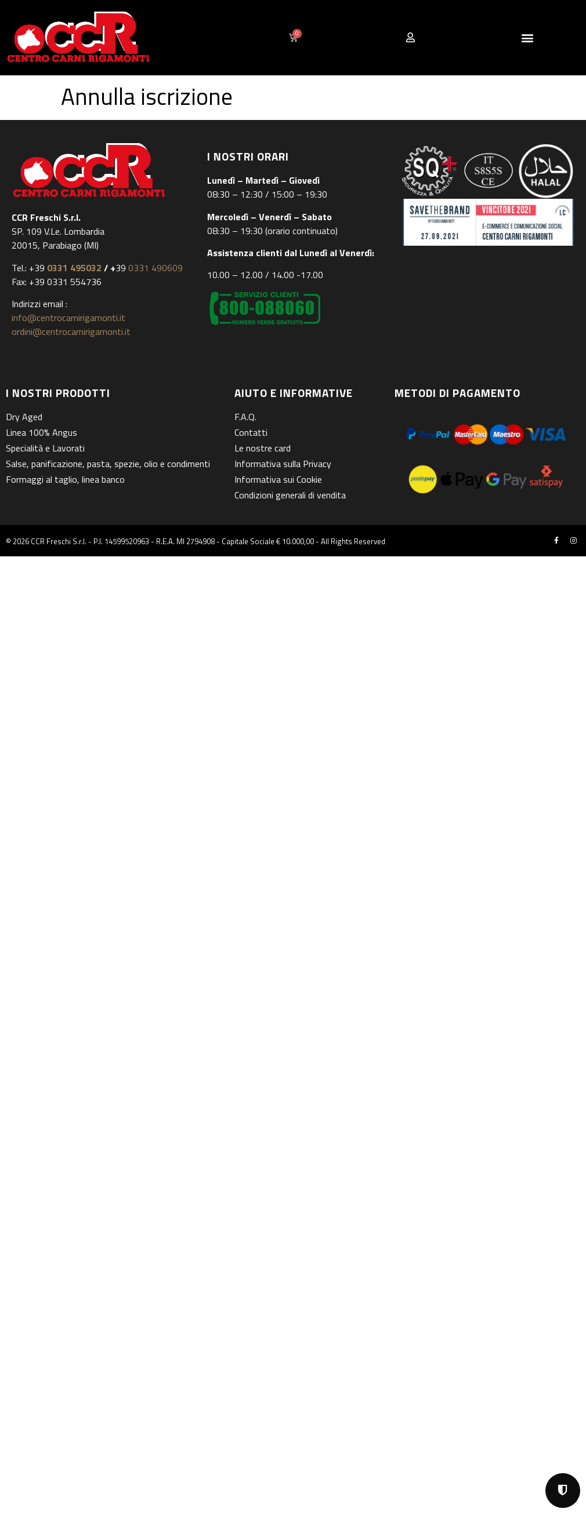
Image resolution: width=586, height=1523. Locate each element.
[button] (527, 37)
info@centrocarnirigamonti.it (68, 318)
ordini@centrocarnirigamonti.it (71, 331)
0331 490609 (154, 268)
